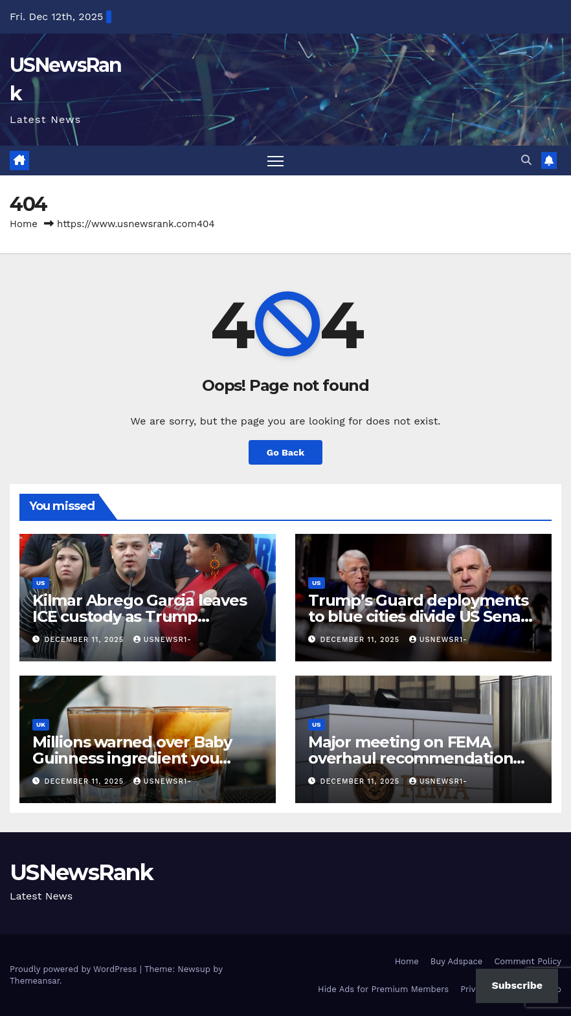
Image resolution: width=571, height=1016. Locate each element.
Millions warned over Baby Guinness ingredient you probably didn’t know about (138, 758)
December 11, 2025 (86, 639)
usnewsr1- (162, 639)
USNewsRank (81, 872)
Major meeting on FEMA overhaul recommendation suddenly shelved (410, 758)
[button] (526, 160)
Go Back (285, 452)
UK (40, 724)
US (40, 582)
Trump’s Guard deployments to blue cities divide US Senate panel (422, 616)
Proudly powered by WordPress (75, 969)
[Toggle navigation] (275, 161)
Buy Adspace (457, 961)
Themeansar (35, 981)
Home (24, 224)
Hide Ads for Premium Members (383, 989)
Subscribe (517, 985)
